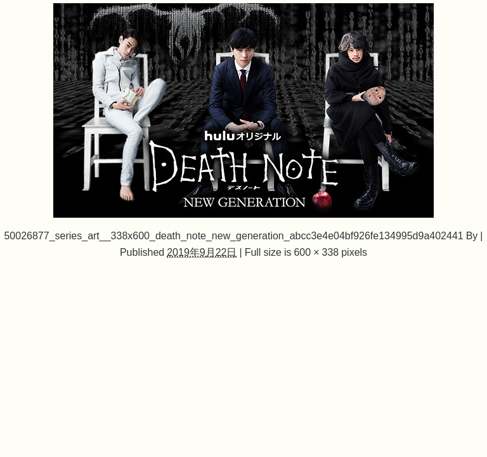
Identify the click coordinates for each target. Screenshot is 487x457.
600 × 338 (316, 252)
